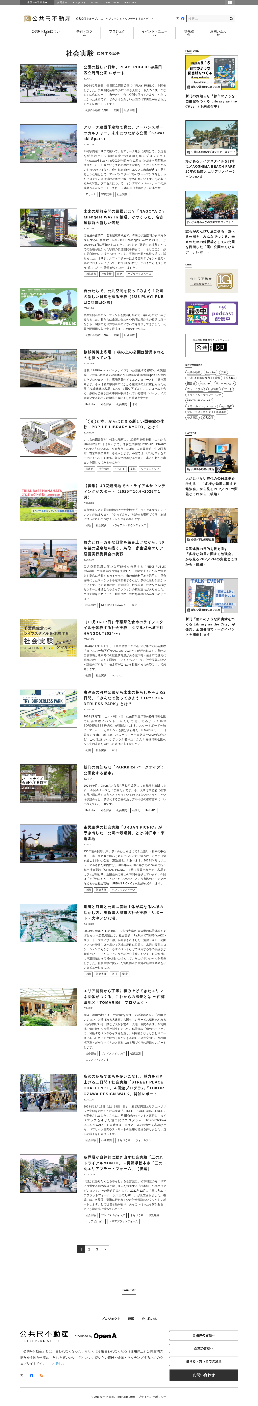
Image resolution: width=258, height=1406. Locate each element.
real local (112, 2)
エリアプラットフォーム (123, 1221)
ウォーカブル (143, 1140)
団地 (88, 525)
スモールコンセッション (201, 406)
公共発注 (192, 417)
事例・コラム (84, 33)
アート (228, 389)
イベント (119, 469)
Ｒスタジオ (79, 2)
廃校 (218, 378)
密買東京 (62, 2)
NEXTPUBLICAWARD (113, 605)
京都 (132, 469)
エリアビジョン (94, 1221)
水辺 (134, 404)
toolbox (96, 2)
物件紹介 (189, 33)
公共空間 (122, 404)
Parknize (90, 404)
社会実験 (129, 110)
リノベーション (225, 383)
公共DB (230, 378)
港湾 (125, 974)
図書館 (89, 469)
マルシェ (117, 675)
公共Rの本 (149, 1318)
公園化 (136, 810)
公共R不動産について (46, 33)
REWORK (131, 2)
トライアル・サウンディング (129, 525)
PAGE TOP (129, 1290)
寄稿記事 (106, 194)
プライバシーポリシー (152, 1396)
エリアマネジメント (97, 1059)
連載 (131, 1318)
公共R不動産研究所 (198, 378)
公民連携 (90, 273)
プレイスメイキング (113, 1053)
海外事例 (221, 412)
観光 (134, 605)
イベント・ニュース (154, 33)
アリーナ (90, 194)
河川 (114, 974)
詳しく (56, 1363)
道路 (119, 273)
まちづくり (123, 1140)
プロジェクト (117, 33)
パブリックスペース (139, 273)
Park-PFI (151, 810)
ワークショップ (150, 469)
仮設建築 (135, 1053)
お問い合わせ (218, 33)
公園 (116, 110)
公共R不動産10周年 (96, 110)
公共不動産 (193, 372)
